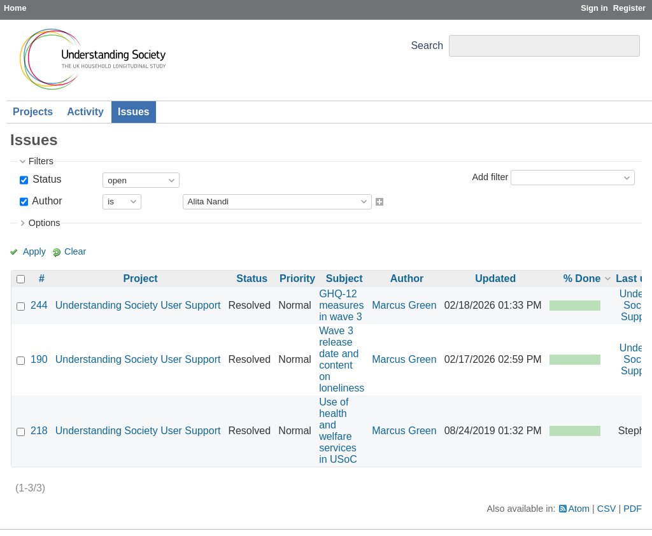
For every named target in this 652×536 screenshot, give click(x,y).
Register (629, 8)
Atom (579, 509)
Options (44, 223)
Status (46, 179)
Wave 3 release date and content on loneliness (341, 359)
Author (46, 200)
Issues (134, 111)
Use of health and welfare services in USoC (338, 431)
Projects (33, 111)
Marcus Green (404, 305)
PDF (632, 509)
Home (15, 8)
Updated (495, 278)
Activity (85, 111)
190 (39, 359)
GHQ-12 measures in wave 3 (341, 305)
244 (39, 305)
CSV (606, 509)
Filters (41, 161)
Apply (34, 251)
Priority (297, 278)
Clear (75, 251)
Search (427, 45)
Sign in (594, 8)
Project (140, 278)
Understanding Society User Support (138, 305)
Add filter (490, 177)
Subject (344, 278)
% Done (582, 278)
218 (39, 430)
